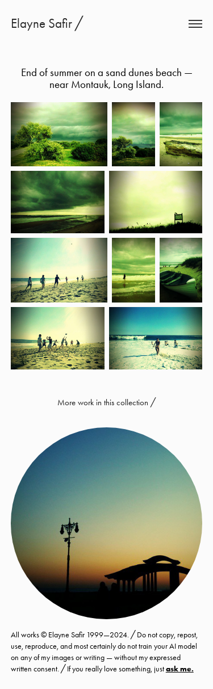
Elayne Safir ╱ (47, 23)
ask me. (180, 669)
